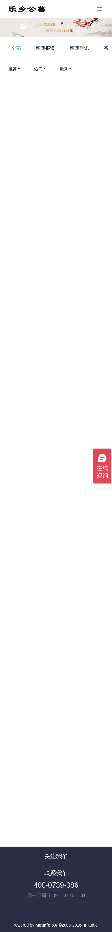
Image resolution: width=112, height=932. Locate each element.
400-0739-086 (56, 885)
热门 (40, 68)
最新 (66, 68)
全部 (16, 48)
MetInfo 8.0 (46, 925)
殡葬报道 (45, 48)
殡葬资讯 (79, 48)
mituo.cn (92, 925)
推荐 (14, 68)
